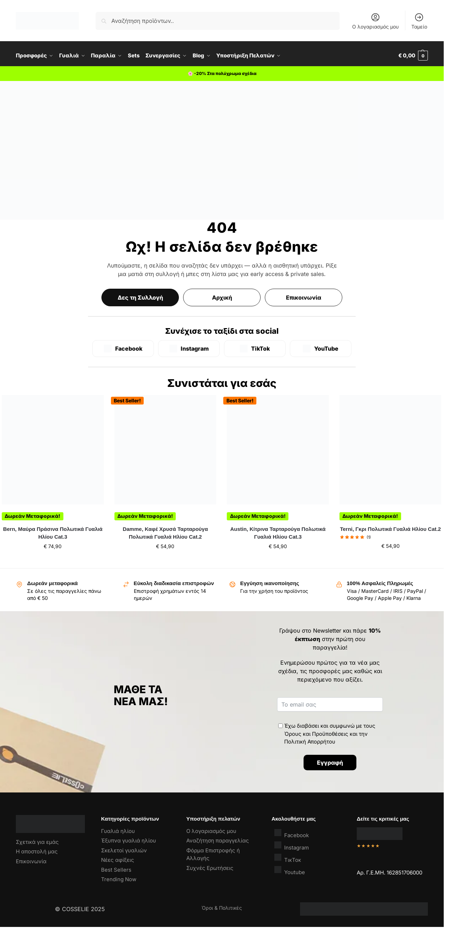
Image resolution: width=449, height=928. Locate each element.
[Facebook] (123, 348)
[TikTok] (255, 348)
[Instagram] (189, 348)
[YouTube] (320, 348)
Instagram (291, 845)
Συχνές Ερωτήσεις (209, 868)
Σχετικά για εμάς (37, 842)
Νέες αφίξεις (117, 860)
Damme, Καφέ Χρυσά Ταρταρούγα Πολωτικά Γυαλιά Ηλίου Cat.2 (165, 533)
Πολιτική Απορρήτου (309, 741)
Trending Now (118, 879)
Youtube (289, 870)
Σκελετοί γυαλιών (124, 850)
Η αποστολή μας (37, 851)
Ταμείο (419, 21)
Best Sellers (116, 869)
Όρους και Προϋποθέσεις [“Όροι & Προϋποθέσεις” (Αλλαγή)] (316, 734)
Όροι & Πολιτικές (221, 908)
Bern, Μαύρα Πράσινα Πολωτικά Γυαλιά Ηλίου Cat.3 (52, 533)
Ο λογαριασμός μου (375, 21)
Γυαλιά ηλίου (118, 831)
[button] (413, 55)
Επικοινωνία (303, 297)
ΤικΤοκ (287, 858)
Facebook (291, 833)
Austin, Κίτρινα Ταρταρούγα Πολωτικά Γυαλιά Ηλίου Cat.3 (278, 533)
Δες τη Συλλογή (140, 297)
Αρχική (222, 297)
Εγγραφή (330, 762)
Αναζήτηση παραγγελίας (217, 840)
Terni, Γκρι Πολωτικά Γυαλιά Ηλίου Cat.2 (390, 529)
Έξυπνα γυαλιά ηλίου (128, 840)
